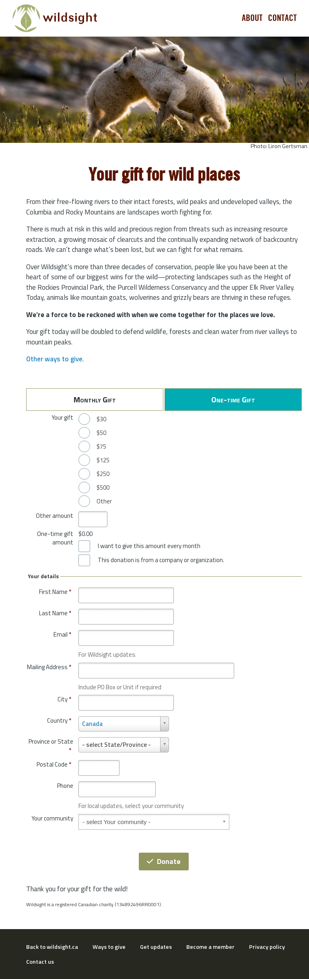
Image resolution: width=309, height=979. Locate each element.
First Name (55, 591)
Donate (164, 861)
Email (62, 634)
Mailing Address (49, 667)
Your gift (62, 417)
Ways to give (109, 946)
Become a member (210, 946)
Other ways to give (54, 359)
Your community (52, 818)
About (252, 18)
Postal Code (54, 764)
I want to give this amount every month (149, 546)
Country (59, 720)
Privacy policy (267, 946)
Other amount (54, 515)
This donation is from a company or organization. (161, 560)
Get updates (156, 946)
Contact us (40, 961)
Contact (282, 18)
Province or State (51, 746)
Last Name (55, 613)
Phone (65, 785)
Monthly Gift (95, 399)
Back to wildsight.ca (52, 946)
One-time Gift (233, 399)
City (64, 699)
